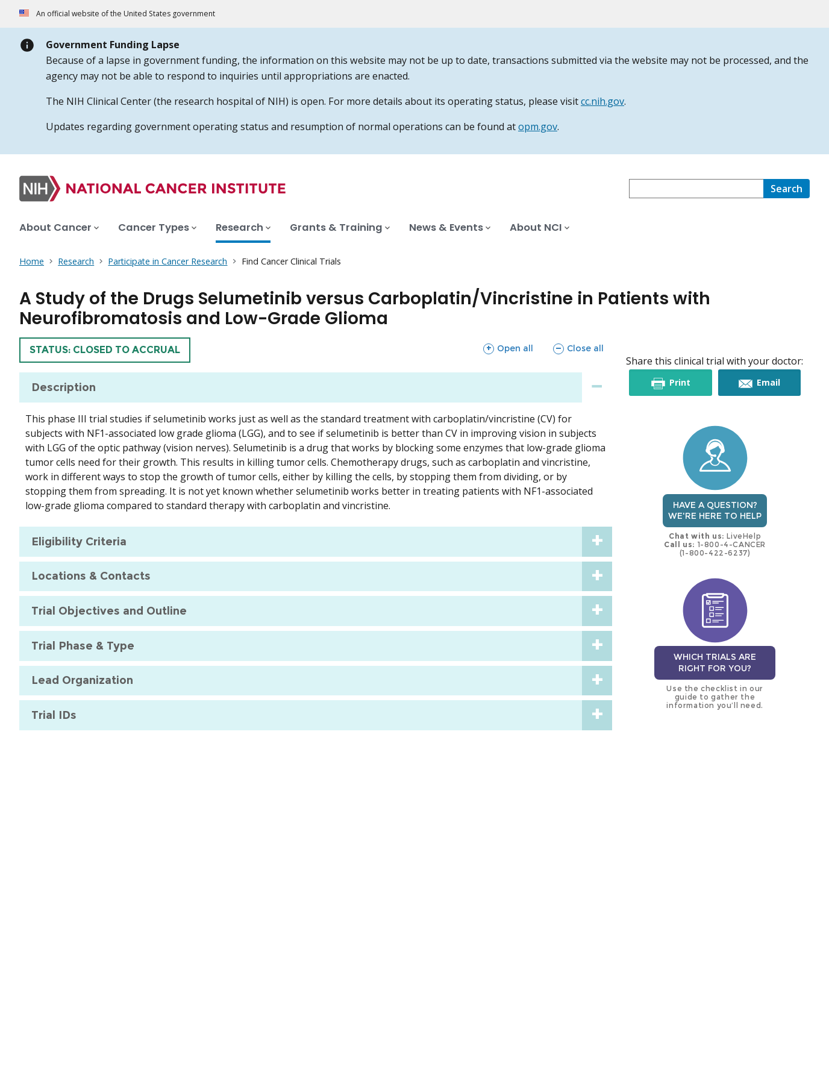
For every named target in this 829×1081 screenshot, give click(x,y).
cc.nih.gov (602, 101)
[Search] (786, 188)
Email (768, 382)
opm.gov (537, 126)
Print (679, 382)
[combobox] (696, 188)
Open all (508, 348)
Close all (578, 348)
